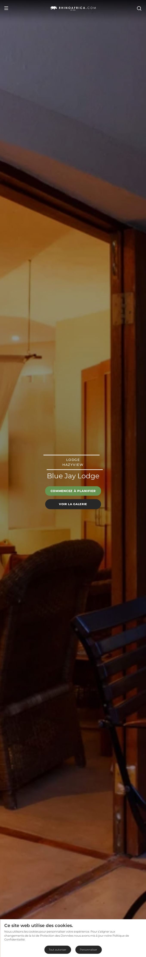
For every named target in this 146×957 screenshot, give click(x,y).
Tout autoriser (57, 949)
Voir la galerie (73, 504)
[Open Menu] (6, 8)
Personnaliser (88, 949)
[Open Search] (139, 8)
